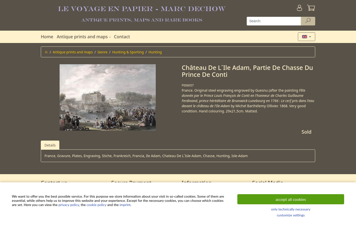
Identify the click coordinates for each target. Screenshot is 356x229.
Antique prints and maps (84, 37)
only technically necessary (291, 209)
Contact (122, 37)
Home (47, 37)
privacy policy (68, 205)
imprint (125, 205)
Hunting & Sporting (128, 52)
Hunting (155, 52)
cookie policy (96, 205)
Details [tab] (50, 145)
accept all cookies (291, 199)
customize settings (291, 215)
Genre (103, 52)
